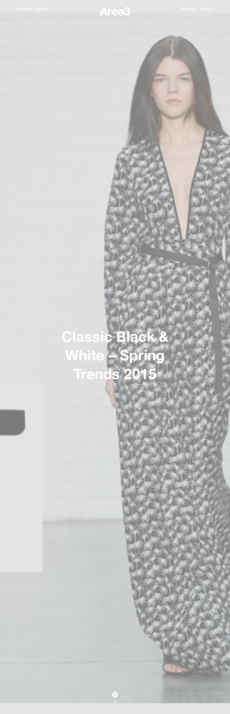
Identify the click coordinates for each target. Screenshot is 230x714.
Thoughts (188, 9)
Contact (207, 9)
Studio (41, 9)
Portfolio (24, 9)
